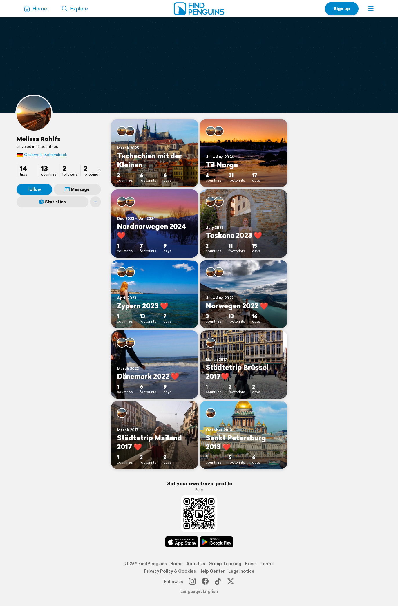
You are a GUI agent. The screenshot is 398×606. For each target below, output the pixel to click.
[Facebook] (205, 582)
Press (251, 564)
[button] (371, 8)
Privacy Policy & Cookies (170, 571)
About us (195, 564)
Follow (34, 189)
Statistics (52, 202)
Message (77, 189)
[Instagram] (192, 582)
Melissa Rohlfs (38, 138)
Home (176, 564)
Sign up (342, 9)
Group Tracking (225, 564)
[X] (230, 582)
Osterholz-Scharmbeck (42, 154)
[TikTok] (217, 582)
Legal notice (241, 571)
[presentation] (99, 170)
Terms (267, 564)
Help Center (212, 571)
